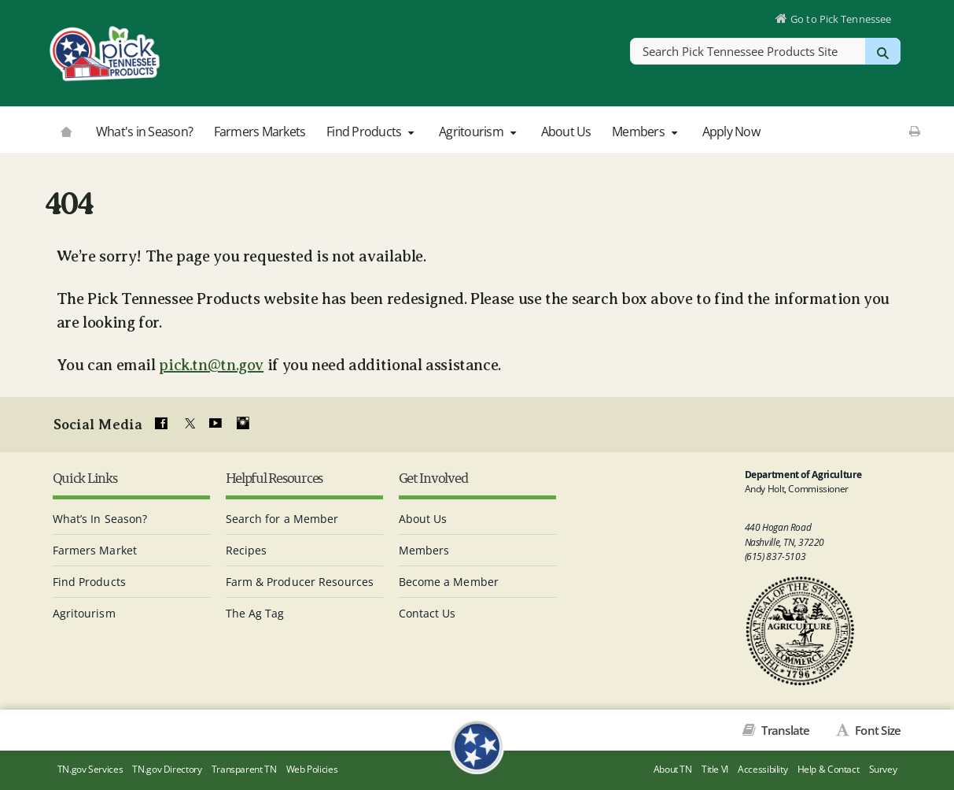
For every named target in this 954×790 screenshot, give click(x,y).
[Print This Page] (914, 131)
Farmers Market (95, 550)
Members (646, 131)
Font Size (877, 730)
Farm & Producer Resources (300, 581)
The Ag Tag (255, 613)
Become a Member (449, 581)
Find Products (372, 131)
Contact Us (427, 613)
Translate (784, 730)
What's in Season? (144, 131)
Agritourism (479, 131)
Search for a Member (282, 518)
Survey (883, 769)
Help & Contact (828, 769)
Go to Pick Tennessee (840, 19)
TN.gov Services (90, 769)
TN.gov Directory (166, 769)
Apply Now (731, 131)
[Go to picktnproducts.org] (66, 130)
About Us (566, 131)
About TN (673, 769)
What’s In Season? (100, 518)
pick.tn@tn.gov (211, 365)
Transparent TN (244, 769)
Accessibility (762, 769)
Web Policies (312, 769)
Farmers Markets (260, 131)
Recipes (246, 550)
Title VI (715, 769)
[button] (411, 132)
